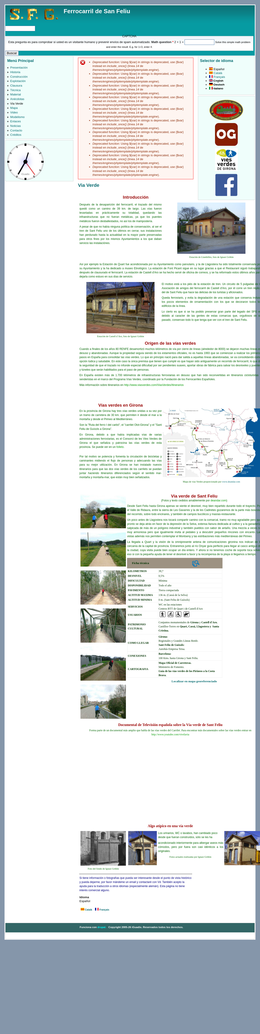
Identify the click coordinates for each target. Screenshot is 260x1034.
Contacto (16, 130)
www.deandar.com (231, 481)
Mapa (14, 108)
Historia (15, 72)
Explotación (18, 81)
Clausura (16, 85)
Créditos (15, 134)
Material (15, 94)
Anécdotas (17, 99)
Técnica (15, 90)
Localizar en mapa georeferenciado (194, 681)
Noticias (15, 126)
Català (86, 909)
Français (102, 909)
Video (14, 112)
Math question (162, 42)
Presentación (19, 67)
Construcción (19, 76)
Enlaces (15, 121)
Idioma (84, 897)
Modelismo (17, 117)
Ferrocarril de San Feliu (97, 11)
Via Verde (16, 103)
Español (216, 69)
